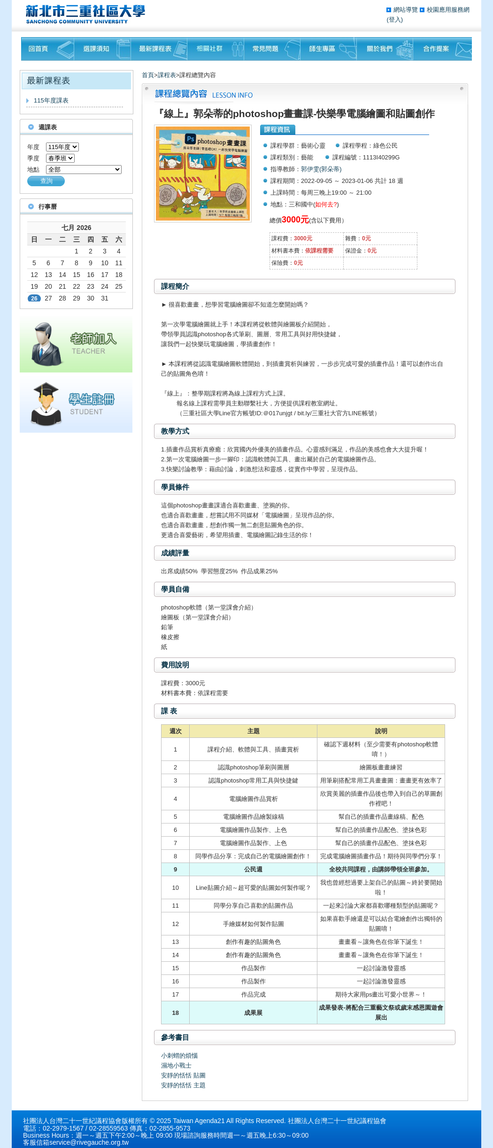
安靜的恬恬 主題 (183, 1085)
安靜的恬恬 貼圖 (183, 1075)
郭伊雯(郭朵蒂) (321, 169)
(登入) (394, 19)
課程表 (167, 75)
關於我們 (385, 49)
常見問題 (272, 49)
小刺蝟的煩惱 (179, 1055)
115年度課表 (51, 100)
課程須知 (102, 49)
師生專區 (328, 49)
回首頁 (47, 49)
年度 (33, 146)
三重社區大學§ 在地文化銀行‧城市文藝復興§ (88, 14)
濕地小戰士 (176, 1065)
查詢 (46, 180)
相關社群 (215, 49)
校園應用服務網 (448, 9)
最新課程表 (159, 49)
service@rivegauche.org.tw (89, 1142)
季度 (33, 158)
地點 (33, 169)
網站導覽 (406, 9)
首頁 (148, 75)
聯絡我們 (442, 49)
